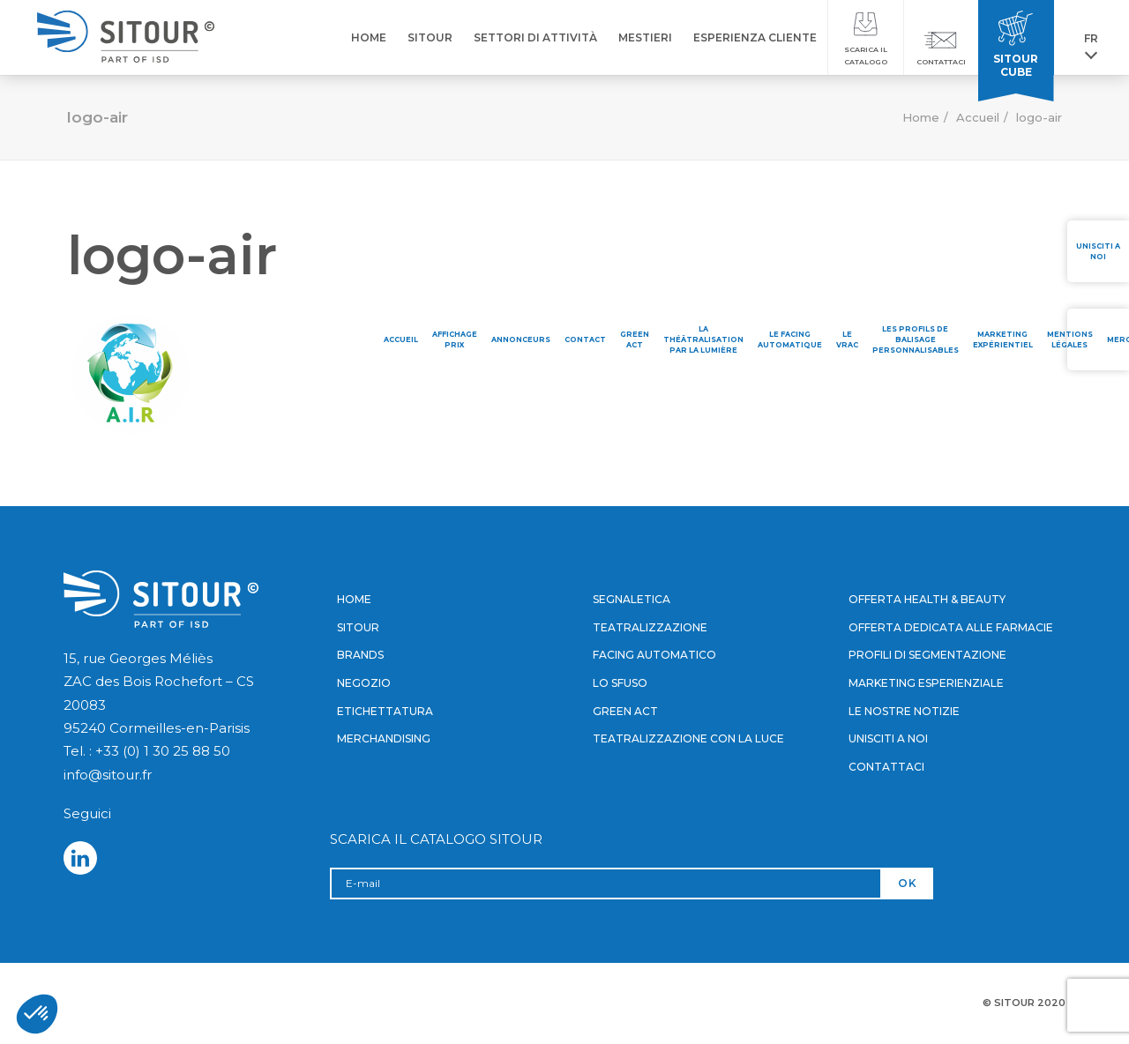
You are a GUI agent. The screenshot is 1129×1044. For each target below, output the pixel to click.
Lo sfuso (620, 683)
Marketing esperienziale (926, 683)
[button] (37, 1014)
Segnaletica (631, 599)
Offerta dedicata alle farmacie (951, 627)
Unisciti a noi (888, 738)
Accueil (977, 117)
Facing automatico (654, 654)
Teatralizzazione (650, 627)
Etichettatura (385, 711)
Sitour (358, 627)
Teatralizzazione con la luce (688, 738)
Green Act (625, 711)
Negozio (364, 683)
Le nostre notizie (904, 711)
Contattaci (886, 766)
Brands (360, 654)
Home (920, 117)
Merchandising (383, 738)
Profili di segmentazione (927, 654)
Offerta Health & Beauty (927, 599)
